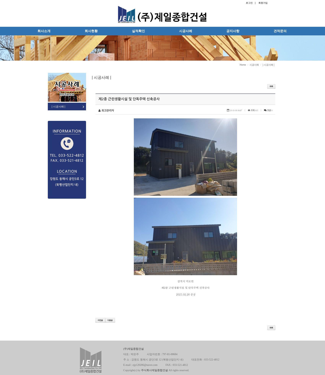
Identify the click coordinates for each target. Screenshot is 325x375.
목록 (271, 327)
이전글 (100, 320)
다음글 (110, 320)
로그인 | (251, 3)
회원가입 (263, 3)
